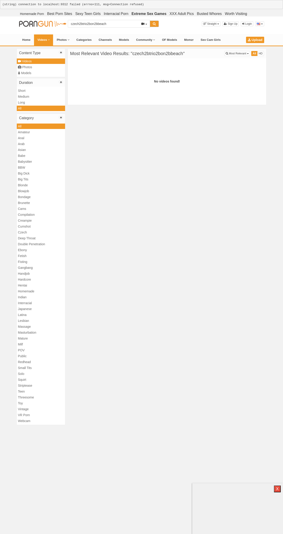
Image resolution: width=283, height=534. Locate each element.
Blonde (23, 185)
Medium (23, 96)
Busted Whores (209, 14)
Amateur (24, 132)
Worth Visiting (236, 14)
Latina (22, 315)
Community (145, 39)
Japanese (25, 309)
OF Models (169, 39)
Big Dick (23, 173)
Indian (22, 297)
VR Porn (24, 415)
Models (124, 39)
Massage (24, 326)
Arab (21, 144)
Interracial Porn (116, 14)
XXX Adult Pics (182, 14)
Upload (255, 40)
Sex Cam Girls (211, 39)
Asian (22, 150)
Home (26, 39)
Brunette (24, 203)
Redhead (24, 362)
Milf (20, 344)
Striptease (25, 385)
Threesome (26, 397)
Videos (43, 39)
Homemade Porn (32, 14)
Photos (63, 39)
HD (261, 53)
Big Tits (23, 179)
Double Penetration (31, 244)
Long (21, 102)
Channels (105, 39)
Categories (84, 39)
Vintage (23, 409)
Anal (21, 138)
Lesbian (23, 321)
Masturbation (27, 332)
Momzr (189, 39)
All (20, 108)
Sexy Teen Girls (88, 14)
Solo (21, 374)
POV (21, 350)
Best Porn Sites (59, 14)
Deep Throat (27, 238)
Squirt (22, 379)
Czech (22, 232)
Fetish (22, 256)
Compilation (26, 214)
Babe (21, 156)
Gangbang (25, 267)
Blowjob (23, 191)
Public (22, 356)
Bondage (24, 197)
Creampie (25, 220)
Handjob (24, 273)
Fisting (22, 262)
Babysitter (25, 161)
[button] (211, 23)
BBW (21, 167)
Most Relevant (238, 53)
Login (247, 23)
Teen (21, 391)
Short (21, 90)
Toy (20, 403)
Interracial (25, 303)
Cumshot (24, 226)
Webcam (24, 421)
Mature (23, 338)
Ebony (22, 250)
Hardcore (24, 279)
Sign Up (230, 23)
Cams (22, 209)
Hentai (22, 285)
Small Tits (25, 368)
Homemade (26, 291)
